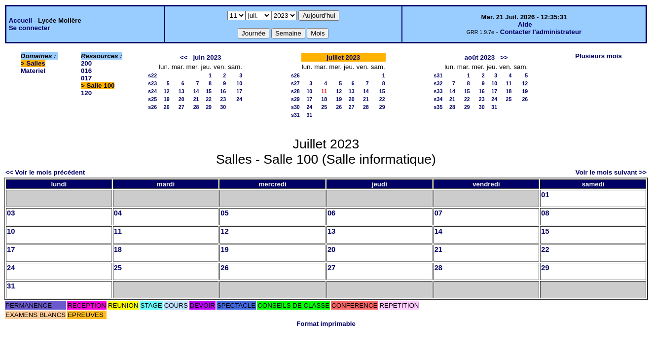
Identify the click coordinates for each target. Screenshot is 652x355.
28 (196, 107)
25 (324, 107)
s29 (295, 99)
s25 (152, 99)
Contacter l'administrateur (540, 32)
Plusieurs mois (598, 56)
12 (167, 91)
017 (86, 78)
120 (86, 93)
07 (438, 213)
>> (504, 57)
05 (224, 213)
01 (545, 195)
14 (196, 91)
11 (509, 83)
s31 (295, 115)
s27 (295, 83)
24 (239, 99)
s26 (152, 107)
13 (181, 91)
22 (209, 99)
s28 (295, 91)
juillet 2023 (343, 57)
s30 (295, 107)
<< (184, 57)
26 (167, 107)
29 (209, 107)
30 (223, 107)
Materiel (33, 70)
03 (11, 213)
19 (167, 99)
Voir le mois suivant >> (611, 172)
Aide (525, 24)
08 (545, 213)
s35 (438, 107)
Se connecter (29, 28)
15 (209, 91)
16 (223, 91)
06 (331, 213)
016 (86, 70)
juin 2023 (207, 57)
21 (196, 99)
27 (181, 107)
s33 (438, 91)
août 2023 (480, 57)
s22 (152, 75)
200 (86, 63)
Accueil (20, 20)
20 (181, 99)
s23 (152, 83)
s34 (438, 99)
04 (118, 213)
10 (239, 83)
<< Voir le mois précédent (45, 172)
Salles (35, 63)
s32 (438, 83)
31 (309, 115)
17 (239, 91)
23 (223, 99)
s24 (152, 91)
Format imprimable (326, 323)
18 (324, 99)
